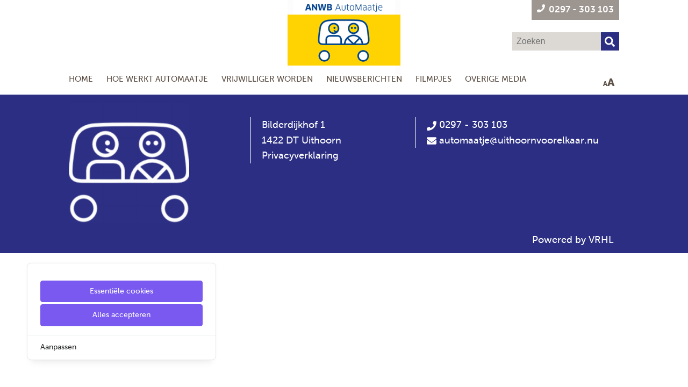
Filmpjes (433, 78)
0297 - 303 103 (467, 124)
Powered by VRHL (573, 239)
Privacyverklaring (300, 155)
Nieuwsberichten (364, 78)
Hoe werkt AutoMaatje (157, 78)
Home (81, 78)
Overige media (495, 78)
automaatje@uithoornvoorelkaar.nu (519, 140)
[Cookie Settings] (12, 371)
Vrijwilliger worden (267, 78)
